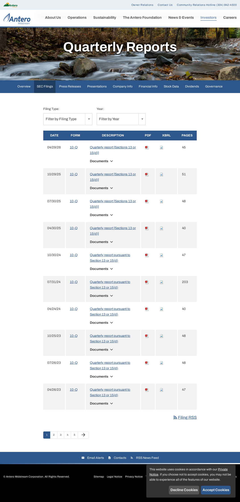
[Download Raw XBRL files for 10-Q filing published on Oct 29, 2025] (161, 186)
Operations (77, 17)
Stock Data (171, 98)
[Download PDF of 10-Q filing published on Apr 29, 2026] (147, 159)
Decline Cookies (184, 490)
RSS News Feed (147, 469)
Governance (214, 98)
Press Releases (70, 98)
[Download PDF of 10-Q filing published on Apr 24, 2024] (147, 321)
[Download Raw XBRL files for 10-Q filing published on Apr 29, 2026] (161, 159)
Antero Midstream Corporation (24, 488)
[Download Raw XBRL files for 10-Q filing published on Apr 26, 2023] (161, 401)
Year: (100, 121)
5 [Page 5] (76, 448)
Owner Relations (142, 5)
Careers (230, 17)
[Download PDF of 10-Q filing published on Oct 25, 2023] (147, 348)
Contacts (120, 469)
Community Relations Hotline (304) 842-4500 (207, 5)
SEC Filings (45, 98)
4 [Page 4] (69, 448)
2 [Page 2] (55, 448)
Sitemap (99, 488)
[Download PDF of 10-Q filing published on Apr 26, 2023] (147, 401)
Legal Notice (114, 488)
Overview (24, 98)
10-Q (74, 159)
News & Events (181, 17)
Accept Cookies (216, 490)
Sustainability (104, 17)
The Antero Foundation (142, 17)
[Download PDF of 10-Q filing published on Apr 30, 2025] (147, 240)
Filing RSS (185, 429)
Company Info (122, 98)
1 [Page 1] (48, 448)
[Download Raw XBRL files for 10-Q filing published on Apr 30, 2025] (161, 240)
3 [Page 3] (62, 448)
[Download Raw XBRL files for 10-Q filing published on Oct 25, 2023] (161, 348)
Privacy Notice (134, 488)
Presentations (97, 98)
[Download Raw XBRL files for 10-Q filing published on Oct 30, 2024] (161, 267)
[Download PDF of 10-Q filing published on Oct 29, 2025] (147, 186)
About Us (53, 17)
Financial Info (148, 98)
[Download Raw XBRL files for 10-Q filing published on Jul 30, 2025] (161, 213)
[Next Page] (83, 447)
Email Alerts (95, 469)
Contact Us (165, 5)
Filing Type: (51, 121)
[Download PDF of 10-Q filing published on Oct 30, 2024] (147, 267)
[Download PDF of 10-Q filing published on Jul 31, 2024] (147, 294)
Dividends (192, 98)
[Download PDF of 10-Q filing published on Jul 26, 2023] (147, 374)
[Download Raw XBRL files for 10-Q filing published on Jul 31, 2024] (161, 294)
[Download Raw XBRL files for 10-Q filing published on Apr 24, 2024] (161, 321)
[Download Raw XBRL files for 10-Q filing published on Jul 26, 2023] (161, 374)
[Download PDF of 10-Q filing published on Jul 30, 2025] (147, 213)
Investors (209, 17)
